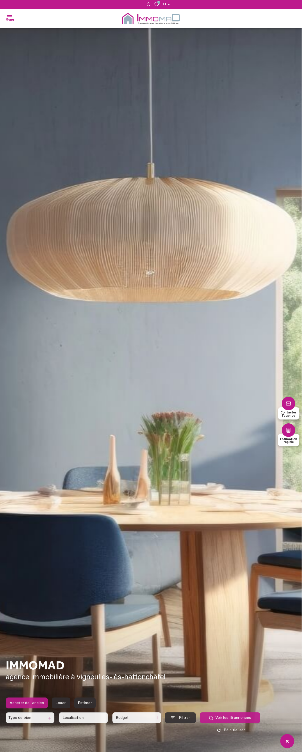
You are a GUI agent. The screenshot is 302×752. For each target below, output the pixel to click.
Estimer (85, 708)
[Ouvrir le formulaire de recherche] (180, 722)
